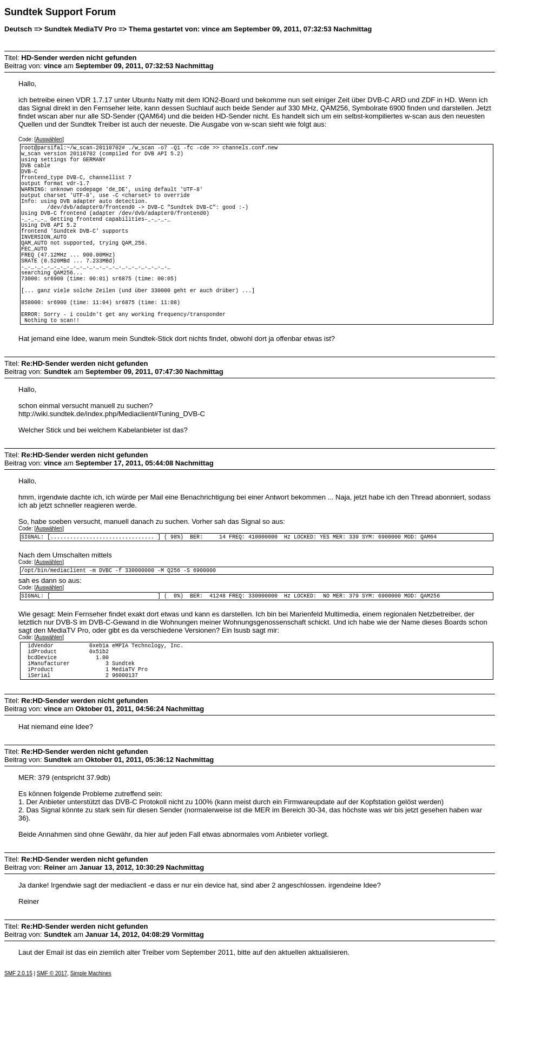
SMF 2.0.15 (18, 1037)
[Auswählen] (48, 139)
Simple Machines (90, 1037)
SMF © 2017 (52, 1037)
